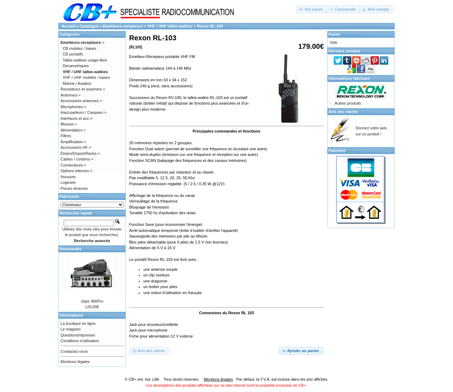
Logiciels (68, 182)
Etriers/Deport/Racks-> (80, 153)
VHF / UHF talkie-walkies (170, 26)
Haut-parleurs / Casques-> (83, 112)
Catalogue (89, 26)
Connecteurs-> (73, 165)
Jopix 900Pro (92, 301)
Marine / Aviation (77, 83)
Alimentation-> (73, 130)
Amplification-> (73, 142)
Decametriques (76, 66)
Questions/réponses (78, 335)
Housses (68, 177)
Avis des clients (343, 112)
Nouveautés (70, 249)
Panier (334, 34)
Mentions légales (75, 361)
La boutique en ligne (78, 323)
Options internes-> (76, 171)
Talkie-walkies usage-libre (85, 60)
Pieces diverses (74, 188)
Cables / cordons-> (77, 159)
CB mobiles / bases (79, 48)
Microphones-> (73, 107)
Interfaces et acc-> (77, 118)
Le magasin (71, 329)
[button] (311, 9)
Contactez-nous (74, 351)
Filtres (66, 136)
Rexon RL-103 (210, 26)
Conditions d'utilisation (80, 341)
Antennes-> (71, 95)
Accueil (68, 26)
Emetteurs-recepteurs (123, 26)
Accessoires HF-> (76, 147)
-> (82, 42)
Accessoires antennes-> (81, 101)
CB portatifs (73, 54)
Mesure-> (69, 124)
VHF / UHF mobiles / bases (86, 77)
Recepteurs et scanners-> (83, 89)
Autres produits (348, 103)
